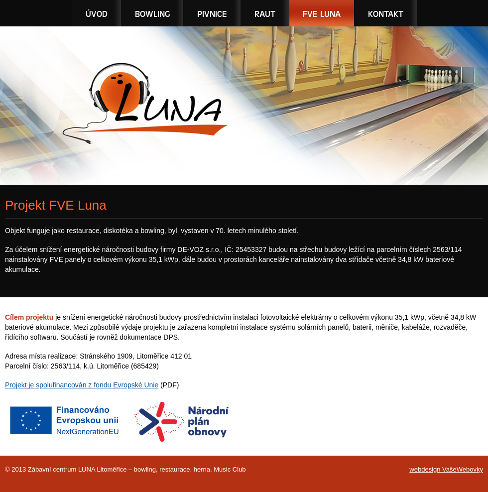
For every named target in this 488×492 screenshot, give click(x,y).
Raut (264, 13)
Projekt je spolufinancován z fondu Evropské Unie (81, 385)
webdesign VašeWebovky (446, 469)
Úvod (97, 13)
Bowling (152, 13)
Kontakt (385, 13)
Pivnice (212, 13)
